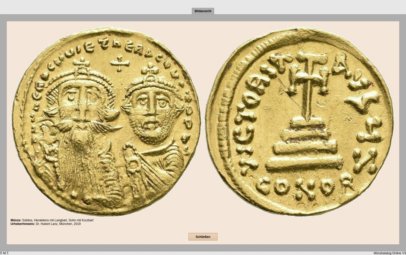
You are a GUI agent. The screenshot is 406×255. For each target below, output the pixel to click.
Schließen (203, 237)
